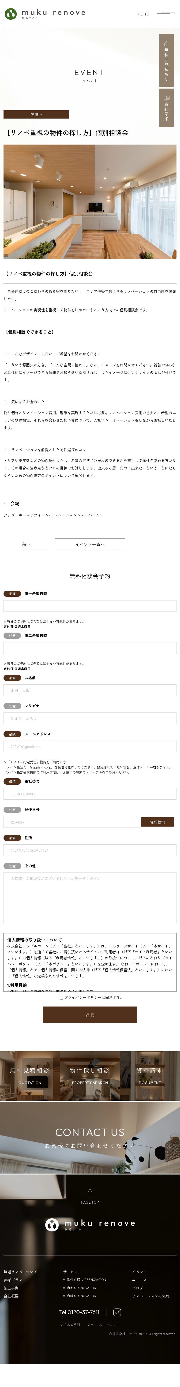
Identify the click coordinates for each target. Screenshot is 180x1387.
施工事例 (11, 1310)
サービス (70, 1294)
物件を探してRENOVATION (86, 1302)
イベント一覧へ (90, 544)
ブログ (137, 1310)
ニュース (139, 1302)
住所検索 (157, 822)
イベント (139, 1294)
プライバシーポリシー (103, 1347)
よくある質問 (70, 1347)
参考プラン (13, 1302)
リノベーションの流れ (150, 1318)
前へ (26, 544)
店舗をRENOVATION (81, 1318)
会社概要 (11, 1318)
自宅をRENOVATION (81, 1310)
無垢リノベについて (20, 1294)
